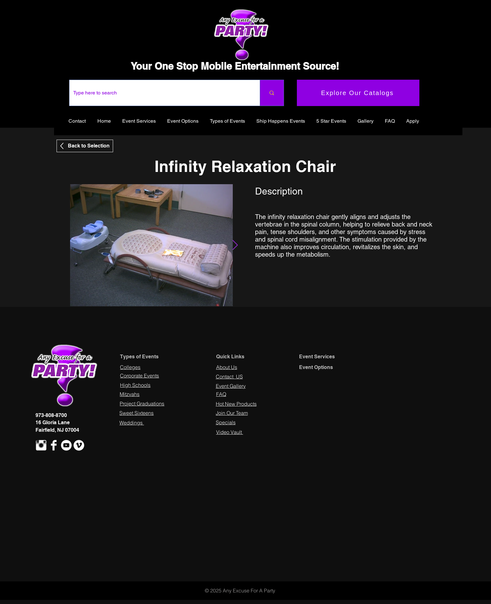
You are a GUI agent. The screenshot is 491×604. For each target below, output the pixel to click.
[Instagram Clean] (41, 445)
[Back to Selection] (85, 146)
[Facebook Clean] (53, 445)
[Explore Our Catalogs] (358, 93)
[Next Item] (235, 245)
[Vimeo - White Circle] (79, 445)
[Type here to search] (160, 93)
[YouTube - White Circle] (66, 445)
